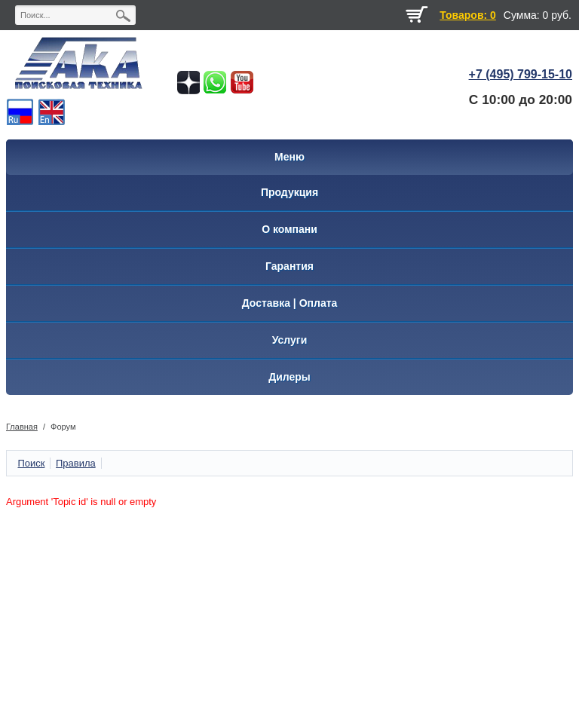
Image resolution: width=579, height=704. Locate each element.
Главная (22, 426)
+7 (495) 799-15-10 (520, 74)
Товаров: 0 (467, 15)
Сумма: (522, 15)
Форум (63, 426)
